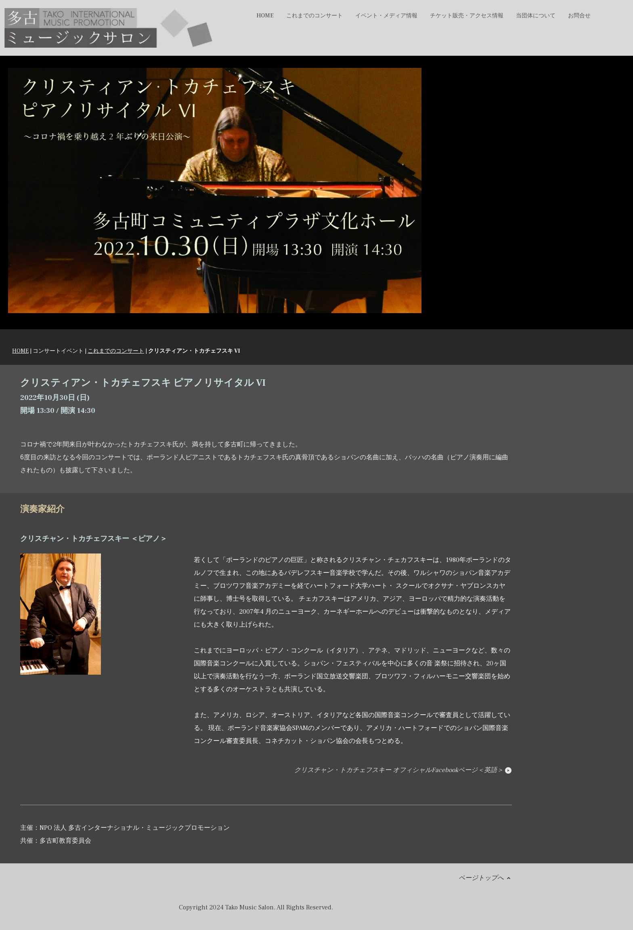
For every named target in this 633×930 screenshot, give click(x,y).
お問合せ (579, 15)
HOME (265, 15)
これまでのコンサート (116, 351)
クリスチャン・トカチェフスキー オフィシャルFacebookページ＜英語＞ (402, 770)
